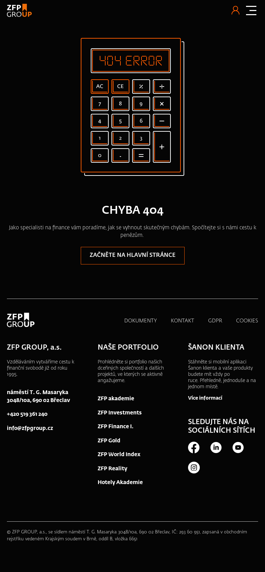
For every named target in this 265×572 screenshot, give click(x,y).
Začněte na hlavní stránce (133, 255)
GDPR (215, 320)
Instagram (193, 467)
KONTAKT (182, 320)
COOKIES (247, 320)
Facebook (193, 447)
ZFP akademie (116, 398)
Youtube (237, 447)
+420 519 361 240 (27, 414)
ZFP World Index (119, 454)
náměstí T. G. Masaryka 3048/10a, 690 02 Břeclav (38, 396)
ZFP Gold (109, 440)
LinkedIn (215, 447)
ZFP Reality (112, 468)
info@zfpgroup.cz (30, 428)
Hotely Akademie (120, 482)
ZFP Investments (120, 412)
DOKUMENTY (140, 320)
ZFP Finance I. (116, 426)
